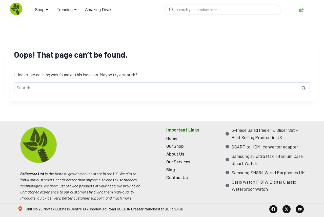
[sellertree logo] (16, 9)
